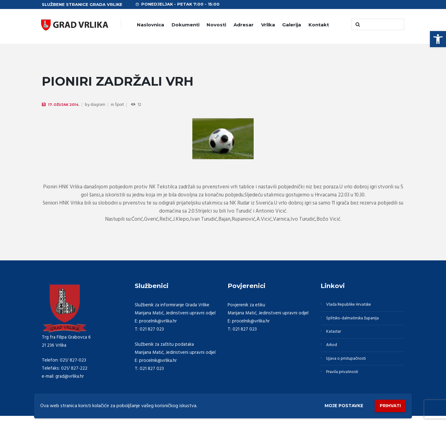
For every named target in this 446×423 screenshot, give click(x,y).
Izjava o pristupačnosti (349, 365)
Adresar (244, 25)
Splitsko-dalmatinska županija (356, 320)
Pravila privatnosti (345, 380)
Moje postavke (335, 405)
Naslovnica (150, 25)
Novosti (216, 25)
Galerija (291, 25)
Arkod (333, 350)
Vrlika (268, 25)
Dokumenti (185, 25)
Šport (123, 105)
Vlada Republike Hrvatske (352, 305)
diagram (100, 105)
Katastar (335, 335)
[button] (438, 39)
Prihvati (388, 404)
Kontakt (318, 25)
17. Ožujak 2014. (65, 104)
